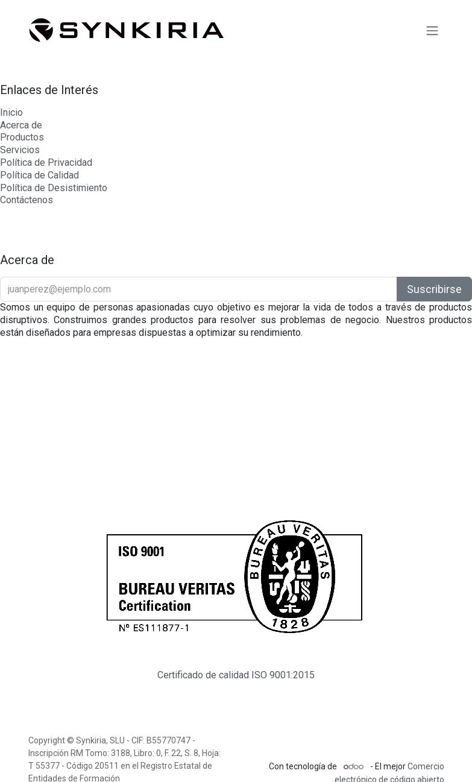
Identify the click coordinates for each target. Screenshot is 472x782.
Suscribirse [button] (434, 289)
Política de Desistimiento (53, 188)
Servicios (20, 150)
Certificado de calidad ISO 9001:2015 (236, 675)
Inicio (11, 112)
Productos (22, 137)
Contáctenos (26, 200)
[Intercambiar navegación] (432, 30)
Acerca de (21, 125)
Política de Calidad (39, 175)
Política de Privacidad (46, 162)
